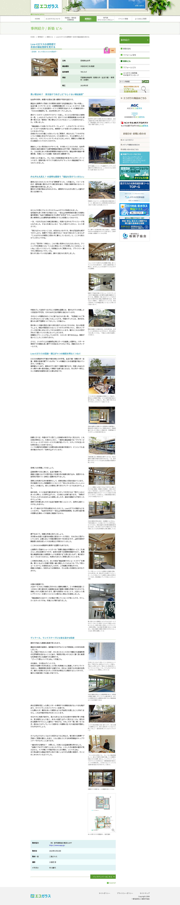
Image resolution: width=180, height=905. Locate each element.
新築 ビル (50, 37)
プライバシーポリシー (125, 893)
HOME (33, 37)
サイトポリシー (104, 893)
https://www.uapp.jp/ (57, 845)
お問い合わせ (139, 5)
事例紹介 (41, 37)
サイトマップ (145, 893)
